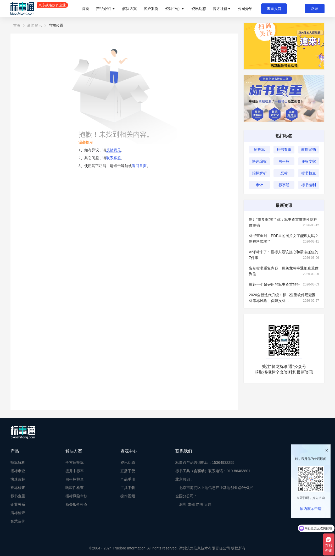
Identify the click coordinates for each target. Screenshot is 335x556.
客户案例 (151, 9)
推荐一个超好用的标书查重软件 (284, 284)
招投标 (259, 149)
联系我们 (183, 451)
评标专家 (308, 161)
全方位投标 (74, 462)
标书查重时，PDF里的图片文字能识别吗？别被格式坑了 (284, 239)
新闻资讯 (34, 25)
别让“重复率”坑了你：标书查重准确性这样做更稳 (284, 222)
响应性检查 (74, 488)
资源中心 (175, 9)
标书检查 (308, 173)
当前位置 (56, 25)
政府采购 (308, 149)
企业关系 (17, 504)
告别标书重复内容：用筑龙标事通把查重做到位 (284, 271)
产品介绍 (105, 9)
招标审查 (17, 471)
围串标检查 (74, 479)
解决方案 (129, 9)
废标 (284, 173)
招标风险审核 (76, 496)
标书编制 (308, 185)
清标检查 (17, 513)
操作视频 (127, 496)
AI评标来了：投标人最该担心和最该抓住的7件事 (284, 255)
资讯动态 (198, 9)
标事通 (283, 185)
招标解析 (259, 173)
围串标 (283, 161)
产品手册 (127, 479)
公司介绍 (245, 9)
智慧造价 (17, 521)
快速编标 (259, 161)
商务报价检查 (76, 504)
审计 (259, 185)
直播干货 (127, 471)
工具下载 (127, 488)
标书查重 (284, 149)
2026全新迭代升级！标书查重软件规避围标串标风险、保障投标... (284, 298)
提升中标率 (74, 471)
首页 (85, 9)
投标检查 (17, 488)
